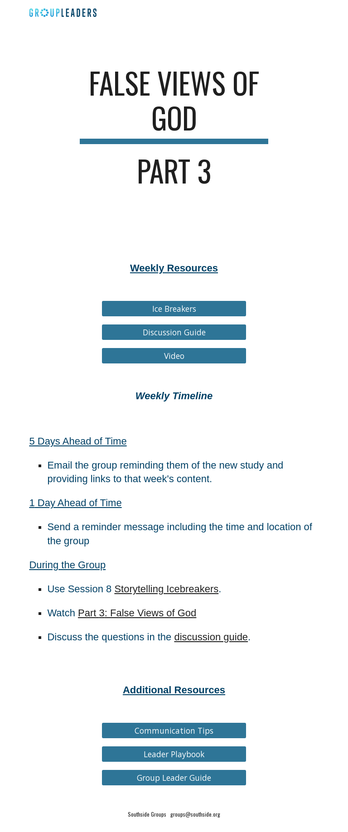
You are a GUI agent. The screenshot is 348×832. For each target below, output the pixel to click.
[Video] (174, 356)
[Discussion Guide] (174, 332)
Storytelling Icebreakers (166, 589)
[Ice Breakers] (174, 309)
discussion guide (211, 637)
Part (88, 613)
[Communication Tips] (174, 731)
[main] (173, 131)
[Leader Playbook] (174, 754)
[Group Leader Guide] (174, 778)
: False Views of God (151, 613)
